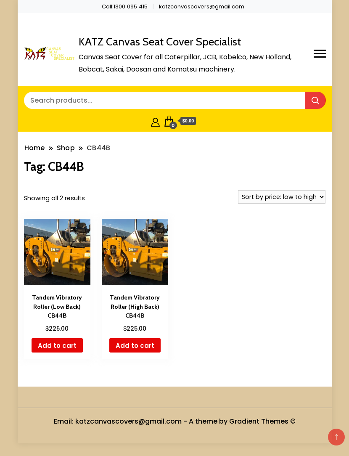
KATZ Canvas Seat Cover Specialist (160, 41)
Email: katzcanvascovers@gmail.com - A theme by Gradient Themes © (175, 421)
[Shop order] (281, 197)
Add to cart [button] (57, 345)
